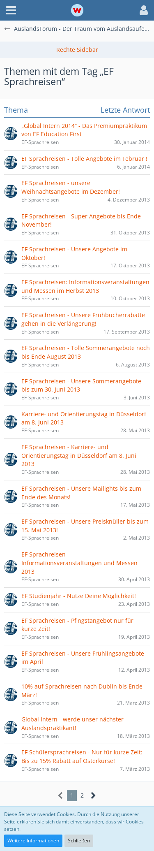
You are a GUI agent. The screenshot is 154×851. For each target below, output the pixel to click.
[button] (11, 10)
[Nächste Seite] (93, 796)
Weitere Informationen (33, 840)
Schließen (79, 840)
